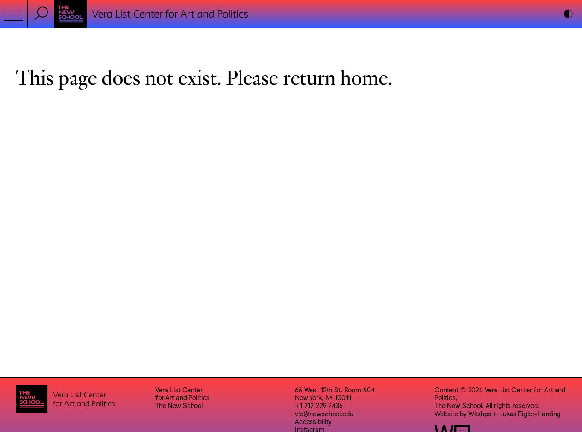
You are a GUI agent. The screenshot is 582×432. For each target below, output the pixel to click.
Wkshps (479, 413)
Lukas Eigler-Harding (529, 413)
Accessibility (313, 421)
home (364, 76)
